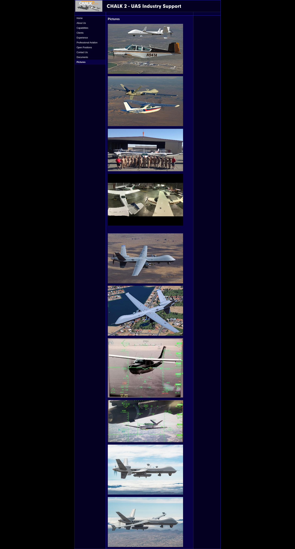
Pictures (81, 62)
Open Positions (84, 47)
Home (80, 18)
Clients (80, 33)
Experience (82, 37)
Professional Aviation (87, 42)
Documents (82, 57)
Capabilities (82, 28)
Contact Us (82, 52)
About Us (81, 23)
